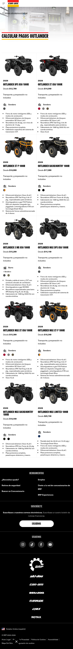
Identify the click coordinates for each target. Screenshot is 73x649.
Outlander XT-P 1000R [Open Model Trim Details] (14, 166)
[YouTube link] (50, 544)
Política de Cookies (38, 639)
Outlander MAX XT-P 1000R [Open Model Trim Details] (51, 330)
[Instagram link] (23, 544)
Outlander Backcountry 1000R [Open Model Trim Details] (53, 166)
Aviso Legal (6, 639)
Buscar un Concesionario (13, 491)
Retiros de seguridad (11, 485)
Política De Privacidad (21, 639)
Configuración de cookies (24, 643)
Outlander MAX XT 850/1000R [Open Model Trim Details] (17, 330)
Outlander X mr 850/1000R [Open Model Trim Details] (16, 247)
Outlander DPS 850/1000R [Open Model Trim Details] (16, 84)
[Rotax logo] (36, 617)
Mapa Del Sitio (7, 643)
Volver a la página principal (16, 13)
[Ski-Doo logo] (36, 576)
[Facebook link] (41, 544)
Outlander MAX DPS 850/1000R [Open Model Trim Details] (53, 247)
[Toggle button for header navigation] (4, 3)
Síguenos (36, 524)
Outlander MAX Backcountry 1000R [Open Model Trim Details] (18, 413)
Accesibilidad (53, 639)
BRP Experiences (45, 494)
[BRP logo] (36, 564)
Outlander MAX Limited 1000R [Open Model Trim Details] (53, 412)
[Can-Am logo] (13, 3)
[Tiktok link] (32, 544)
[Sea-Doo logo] (36, 592)
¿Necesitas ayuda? (10, 479)
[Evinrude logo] (36, 600)
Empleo (41, 479)
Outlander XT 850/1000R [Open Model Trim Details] (50, 84)
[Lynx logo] (36, 608)
